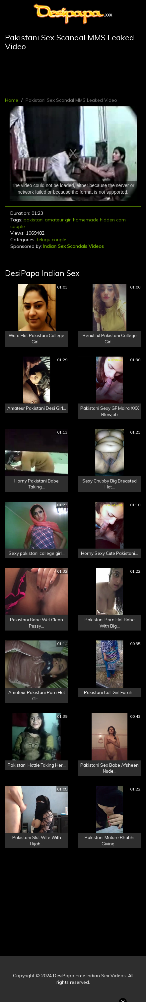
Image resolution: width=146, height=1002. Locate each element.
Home (11, 100)
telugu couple (51, 240)
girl (68, 220)
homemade (86, 220)
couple (17, 226)
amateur (54, 220)
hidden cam (113, 220)
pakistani (33, 220)
